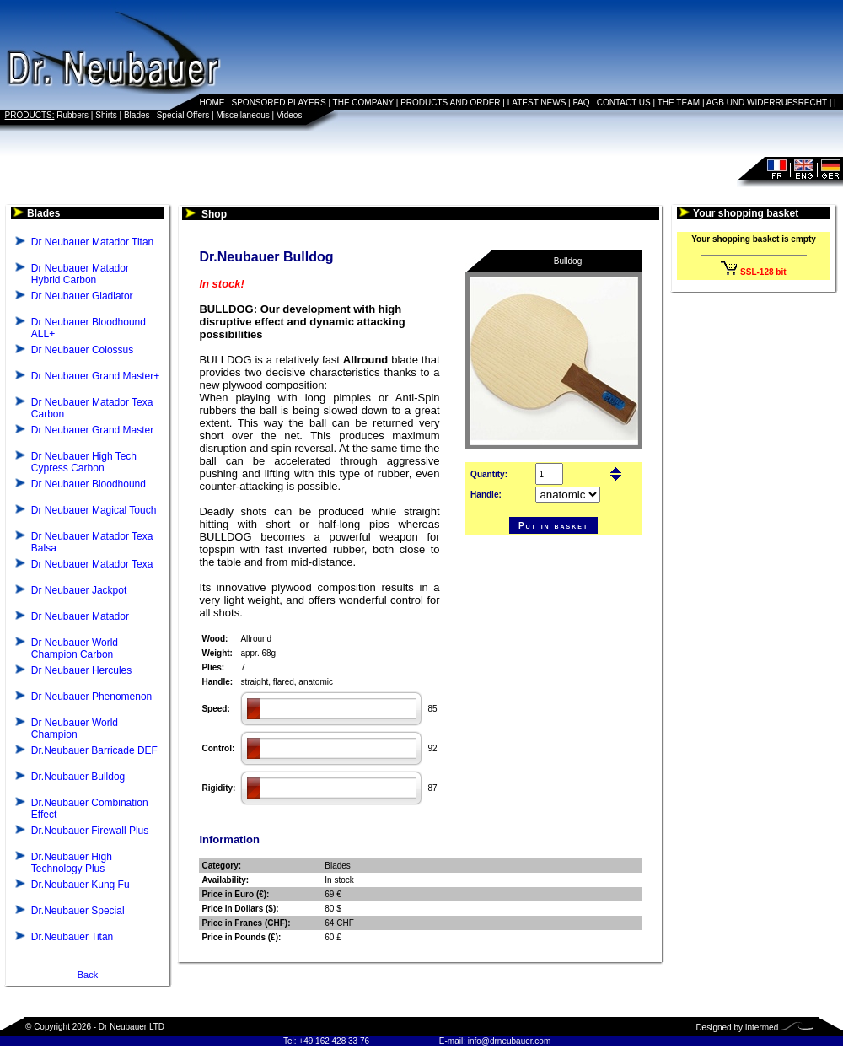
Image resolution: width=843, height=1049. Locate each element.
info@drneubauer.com (509, 1041)
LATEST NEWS (536, 102)
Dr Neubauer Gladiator (82, 296)
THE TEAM (679, 102)
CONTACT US (624, 102)
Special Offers (183, 115)
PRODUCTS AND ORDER (450, 102)
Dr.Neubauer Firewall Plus (89, 831)
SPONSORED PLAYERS (279, 102)
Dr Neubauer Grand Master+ (95, 376)
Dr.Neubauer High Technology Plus (71, 862)
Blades (137, 115)
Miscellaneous (242, 115)
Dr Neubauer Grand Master (92, 430)
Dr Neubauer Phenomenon (91, 696)
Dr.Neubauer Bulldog (78, 777)
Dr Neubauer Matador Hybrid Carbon (80, 274)
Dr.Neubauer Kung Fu (80, 884)
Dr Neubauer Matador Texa (92, 564)
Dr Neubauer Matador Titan (92, 242)
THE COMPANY (363, 102)
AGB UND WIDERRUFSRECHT (766, 102)
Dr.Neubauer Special (78, 911)
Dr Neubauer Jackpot (78, 590)
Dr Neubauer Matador (80, 616)
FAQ (581, 102)
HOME (211, 102)
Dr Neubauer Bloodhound (88, 484)
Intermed (761, 1027)
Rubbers (72, 115)
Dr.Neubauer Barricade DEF (94, 750)
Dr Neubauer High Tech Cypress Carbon (84, 462)
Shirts (106, 115)
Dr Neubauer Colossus (82, 350)
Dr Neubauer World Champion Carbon (74, 648)
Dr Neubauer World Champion (74, 728)
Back (88, 975)
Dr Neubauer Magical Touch (94, 510)
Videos (289, 115)
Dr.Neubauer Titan (72, 937)
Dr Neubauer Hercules (81, 670)
